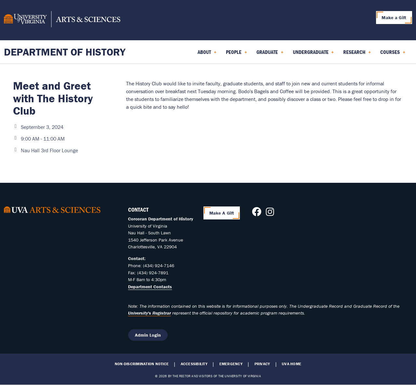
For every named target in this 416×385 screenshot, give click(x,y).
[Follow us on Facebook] (256, 214)
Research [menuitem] (357, 54)
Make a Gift (394, 17)
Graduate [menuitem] (270, 54)
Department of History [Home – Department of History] (64, 51)
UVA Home (291, 364)
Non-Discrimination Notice (142, 364)
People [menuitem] (236, 54)
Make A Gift (221, 213)
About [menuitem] (207, 54)
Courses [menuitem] (393, 54)
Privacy (262, 364)
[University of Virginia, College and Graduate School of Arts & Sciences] (62, 20)
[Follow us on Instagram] (270, 214)
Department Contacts (150, 287)
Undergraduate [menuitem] (313, 54)
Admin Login (148, 335)
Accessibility (194, 364)
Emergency (230, 364)
